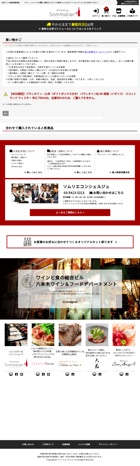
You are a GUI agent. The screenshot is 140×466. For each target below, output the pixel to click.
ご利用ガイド (48, 444)
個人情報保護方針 (119, 172)
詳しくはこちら (96, 79)
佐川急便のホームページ (96, 51)
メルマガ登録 (84, 444)
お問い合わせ (28, 444)
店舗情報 (66, 444)
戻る (5, 113)
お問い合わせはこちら (106, 192)
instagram (70, 302)
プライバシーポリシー (108, 444)
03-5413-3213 (74, 192)
